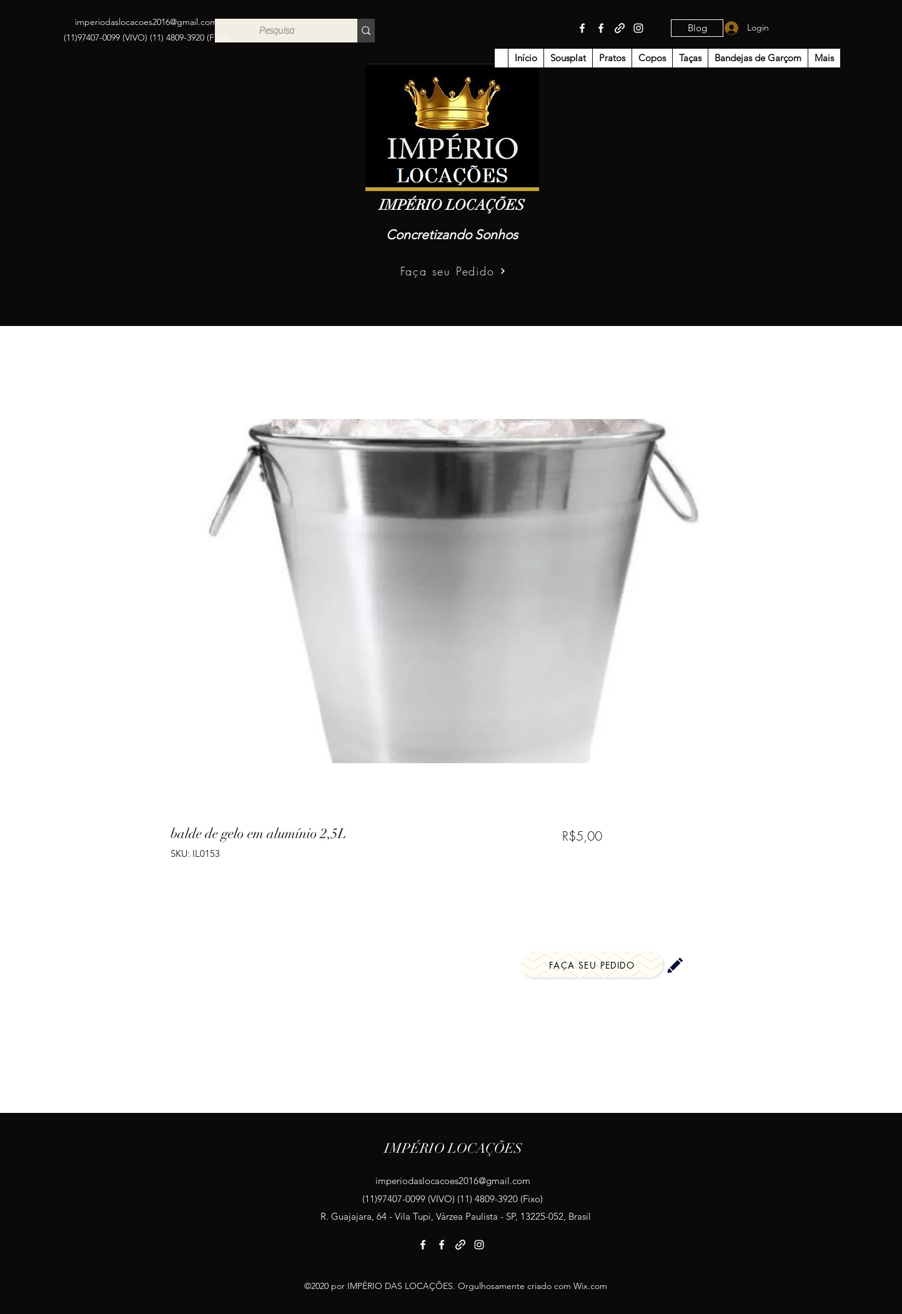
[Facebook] (582, 28)
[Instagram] (638, 28)
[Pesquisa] (276, 30)
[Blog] (697, 28)
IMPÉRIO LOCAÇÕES (452, 205)
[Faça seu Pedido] (453, 271)
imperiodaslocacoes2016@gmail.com (146, 21)
